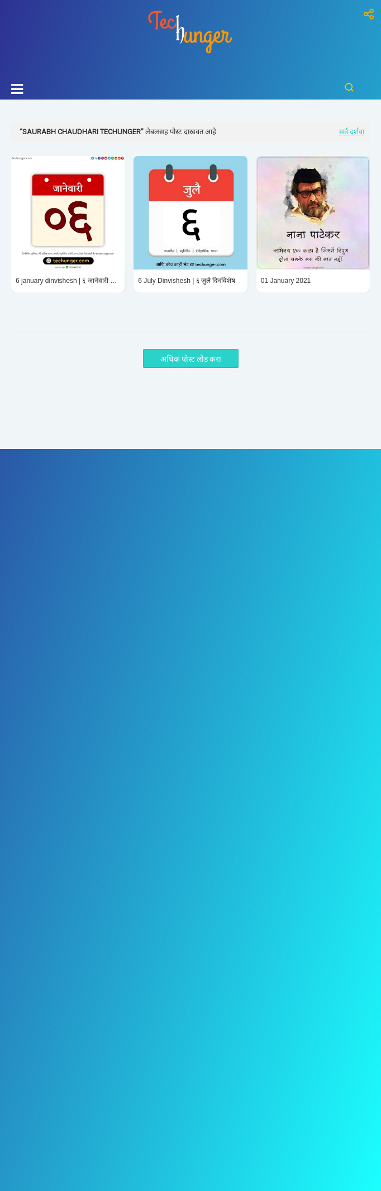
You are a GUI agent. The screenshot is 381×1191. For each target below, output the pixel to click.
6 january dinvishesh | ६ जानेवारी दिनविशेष (68, 281)
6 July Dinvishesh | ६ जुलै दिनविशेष (186, 281)
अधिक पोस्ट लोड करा (190, 359)
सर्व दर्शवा (351, 131)
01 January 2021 (286, 281)
